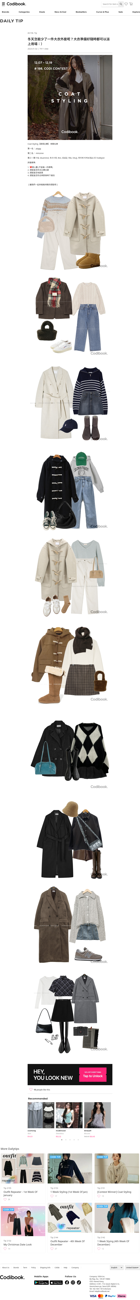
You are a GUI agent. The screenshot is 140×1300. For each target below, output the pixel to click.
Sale (121, 12)
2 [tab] (66, 1139)
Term (25, 1267)
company (75, 1267)
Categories (24, 12)
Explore (136, 12)
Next (114, 1119)
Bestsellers (81, 12)
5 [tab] (78, 1139)
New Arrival (60, 12)
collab (57, 1267)
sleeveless (60, 1133)
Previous (25, 1119)
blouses (87, 1133)
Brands (5, 12)
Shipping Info (45, 1267)
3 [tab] (70, 1139)
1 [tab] (61, 1139)
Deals (42, 12)
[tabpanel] (42, 1119)
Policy (33, 1267)
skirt (29, 1133)
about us (5, 1267)
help (65, 1267)
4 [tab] (74, 1139)
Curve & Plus (102, 12)
